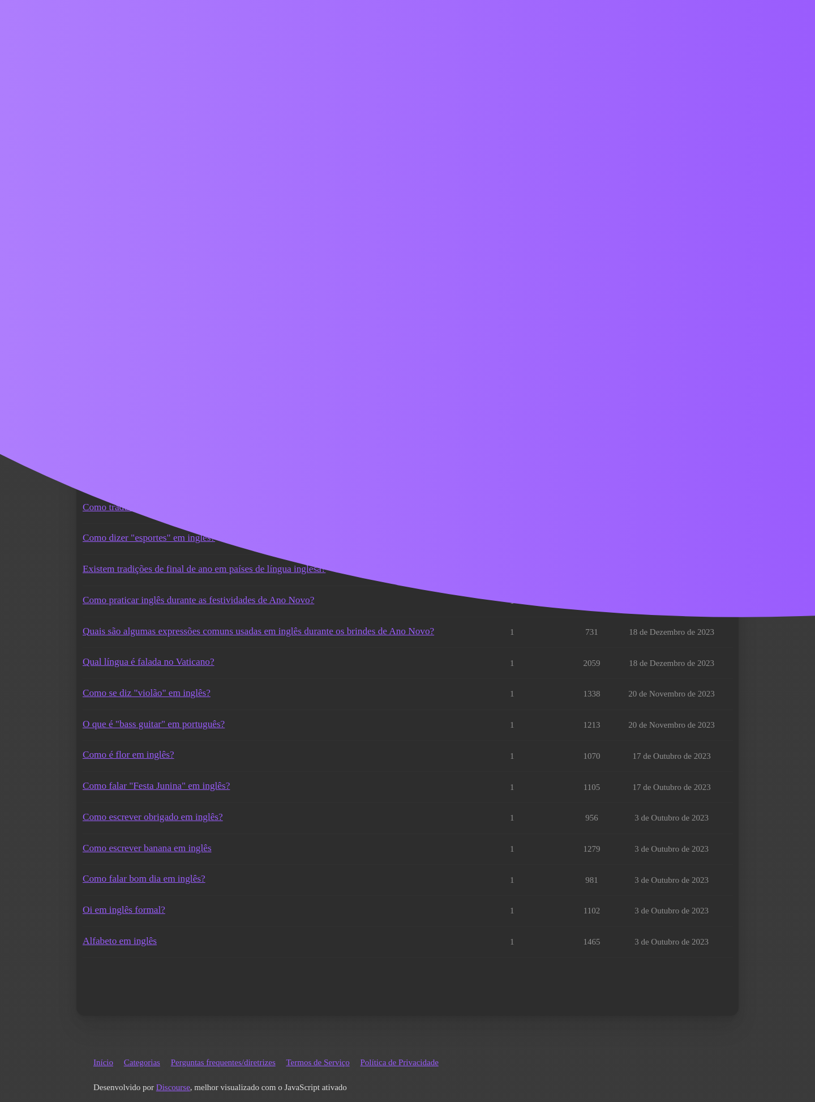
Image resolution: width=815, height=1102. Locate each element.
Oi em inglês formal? (124, 909)
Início (103, 1062)
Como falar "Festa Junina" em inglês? (156, 785)
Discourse (173, 1087)
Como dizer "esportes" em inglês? (149, 537)
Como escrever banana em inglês (147, 848)
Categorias (142, 1062)
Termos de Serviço (317, 1062)
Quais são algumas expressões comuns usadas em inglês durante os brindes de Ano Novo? (258, 631)
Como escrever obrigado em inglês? (153, 816)
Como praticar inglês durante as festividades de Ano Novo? (198, 600)
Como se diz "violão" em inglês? (147, 692)
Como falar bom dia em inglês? (144, 878)
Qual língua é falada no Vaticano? (149, 661)
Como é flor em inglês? (128, 754)
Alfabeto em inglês (120, 941)
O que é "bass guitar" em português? (154, 724)
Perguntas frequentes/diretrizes (223, 1062)
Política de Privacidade (400, 1062)
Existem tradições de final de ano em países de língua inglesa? (204, 568)
